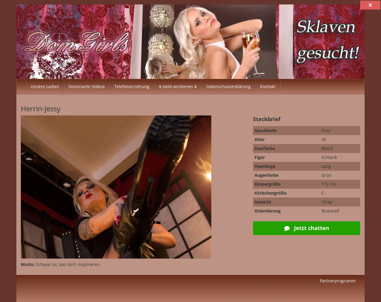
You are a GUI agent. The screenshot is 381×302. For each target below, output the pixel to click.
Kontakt (267, 86)
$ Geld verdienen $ (178, 86)
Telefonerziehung (131, 86)
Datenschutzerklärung (228, 86)
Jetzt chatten (306, 227)
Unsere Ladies (45, 86)
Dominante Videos (86, 86)
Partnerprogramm (338, 281)
